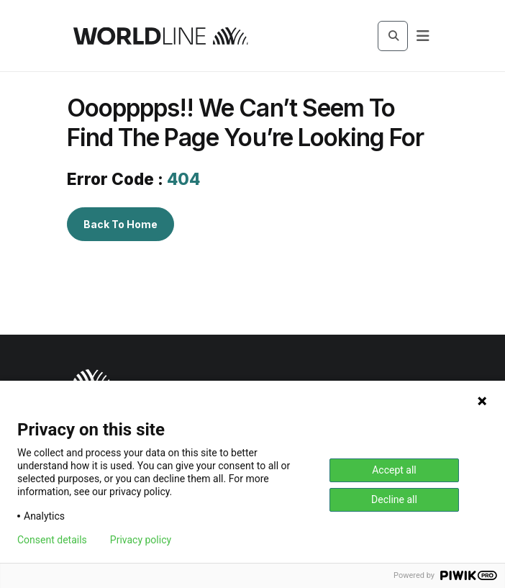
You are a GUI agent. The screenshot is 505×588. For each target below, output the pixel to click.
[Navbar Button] (423, 36)
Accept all (394, 470)
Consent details (52, 540)
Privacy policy (140, 540)
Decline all (394, 499)
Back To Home (120, 224)
